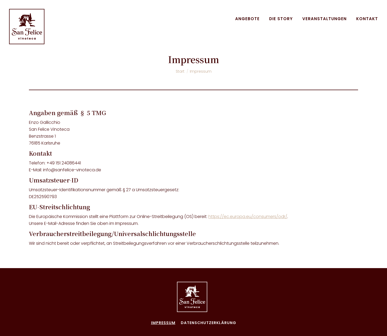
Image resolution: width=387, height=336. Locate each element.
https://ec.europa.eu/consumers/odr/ (247, 216)
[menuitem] (247, 18)
